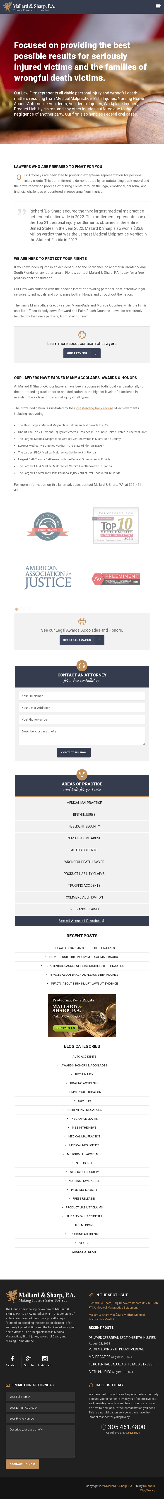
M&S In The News (84, 1127)
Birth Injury (84, 1074)
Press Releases (84, 1198)
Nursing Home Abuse (84, 838)
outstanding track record (94, 408)
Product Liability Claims (84, 874)
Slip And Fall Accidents (84, 1216)
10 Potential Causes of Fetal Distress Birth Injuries (84, 965)
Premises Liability (84, 1189)
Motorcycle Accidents (84, 1154)
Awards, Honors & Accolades (84, 1065)
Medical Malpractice (84, 803)
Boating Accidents (84, 1083)
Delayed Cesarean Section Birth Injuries (84, 948)
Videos (84, 1243)
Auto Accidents (84, 850)
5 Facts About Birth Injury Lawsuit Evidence (84, 983)
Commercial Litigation (84, 897)
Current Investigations (84, 1110)
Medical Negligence (84, 1145)
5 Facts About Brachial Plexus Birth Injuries (84, 974)
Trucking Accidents (84, 885)
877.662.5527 (131, 1432)
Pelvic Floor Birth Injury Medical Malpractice (84, 957)
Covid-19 (84, 1101)
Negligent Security (84, 826)
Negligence (84, 1163)
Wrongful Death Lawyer (84, 862)
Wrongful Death (84, 1251)
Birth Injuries (84, 814)
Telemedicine (84, 1225)
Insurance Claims (84, 909)
